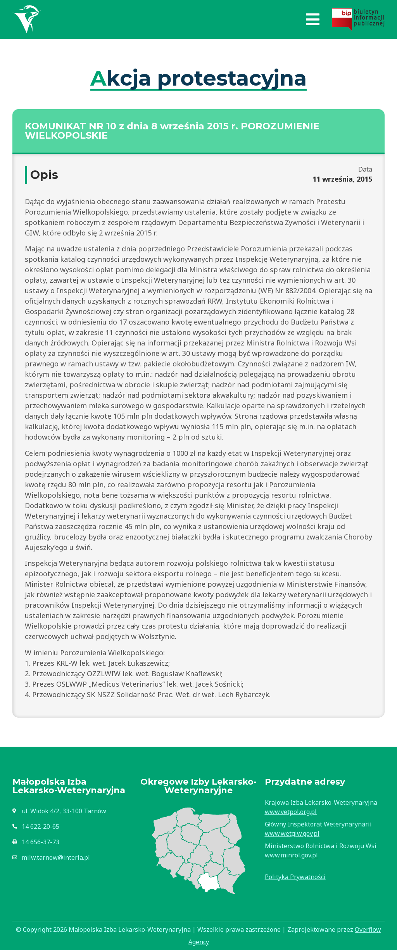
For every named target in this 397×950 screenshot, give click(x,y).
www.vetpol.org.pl (291, 811)
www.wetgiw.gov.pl (292, 833)
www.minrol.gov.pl (291, 855)
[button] (312, 19)
